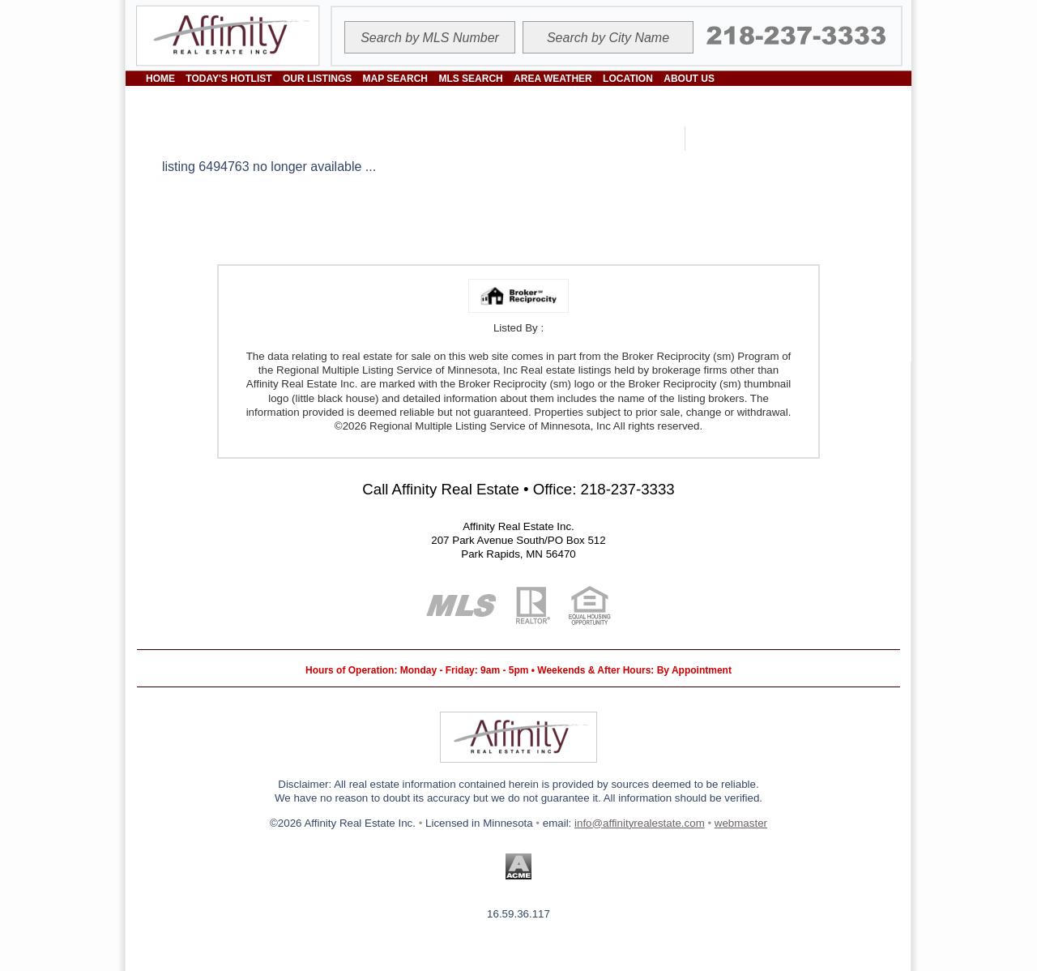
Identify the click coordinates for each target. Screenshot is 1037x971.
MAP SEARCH (395, 78)
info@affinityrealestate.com (639, 823)
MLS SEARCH (470, 78)
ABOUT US (689, 78)
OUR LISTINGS (317, 78)
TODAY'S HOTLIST (228, 78)
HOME (160, 78)
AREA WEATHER (553, 78)
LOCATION (628, 78)
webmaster (741, 823)
